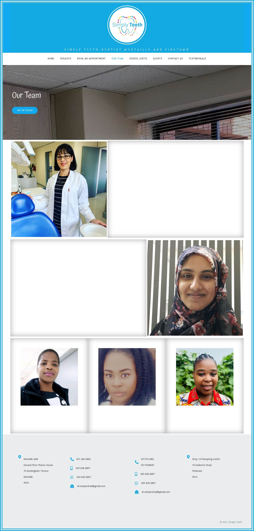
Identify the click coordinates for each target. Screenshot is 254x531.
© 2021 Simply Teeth (231, 522)
